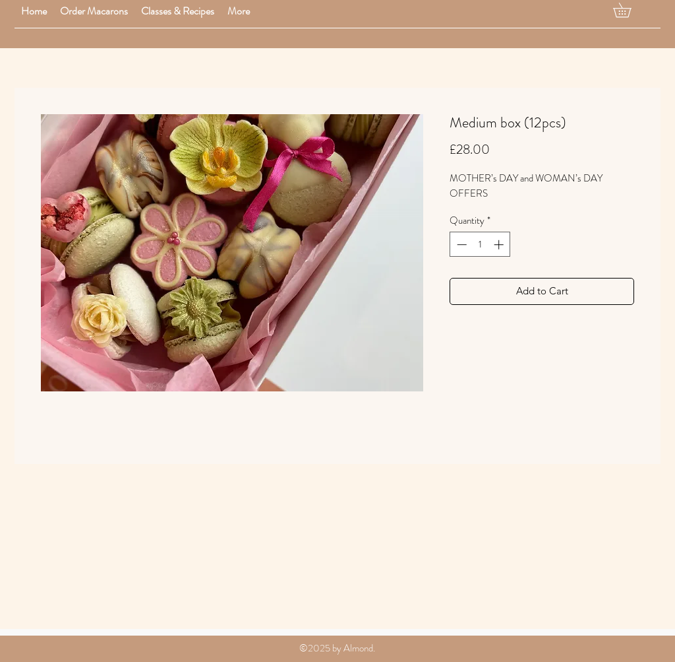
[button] (93, 11)
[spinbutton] (480, 244)
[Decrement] (460, 244)
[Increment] (500, 244)
